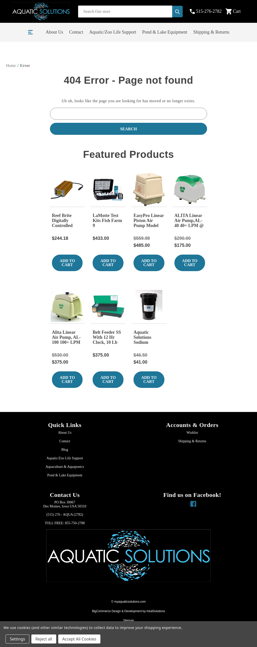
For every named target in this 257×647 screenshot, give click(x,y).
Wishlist (192, 433)
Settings (17, 639)
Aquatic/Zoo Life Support (112, 32)
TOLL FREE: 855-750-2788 (65, 523)
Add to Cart (67, 263)
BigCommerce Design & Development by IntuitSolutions (128, 611)
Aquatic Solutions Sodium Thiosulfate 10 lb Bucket (147, 337)
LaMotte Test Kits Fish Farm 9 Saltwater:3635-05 (108, 221)
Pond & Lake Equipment (164, 32)
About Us (54, 32)
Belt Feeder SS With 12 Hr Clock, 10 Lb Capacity (107, 337)
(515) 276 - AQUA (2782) (64, 514)
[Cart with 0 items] (237, 12)
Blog (64, 450)
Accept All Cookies (79, 639)
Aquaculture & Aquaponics (64, 467)
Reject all (43, 639)
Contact (76, 32)
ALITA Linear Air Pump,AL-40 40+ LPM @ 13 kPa (189, 221)
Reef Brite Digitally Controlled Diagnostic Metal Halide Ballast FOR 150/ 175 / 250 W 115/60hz (65, 221)
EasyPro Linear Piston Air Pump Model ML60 (149, 221)
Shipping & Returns (211, 32)
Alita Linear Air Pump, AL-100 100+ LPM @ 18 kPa (66, 337)
